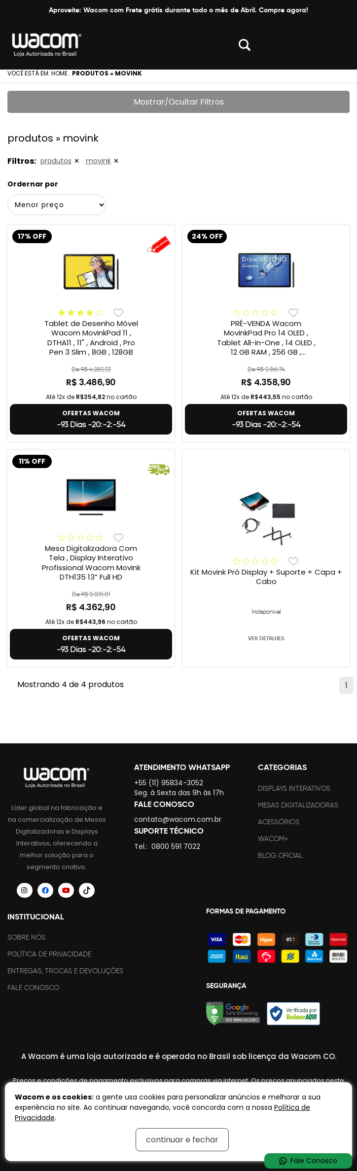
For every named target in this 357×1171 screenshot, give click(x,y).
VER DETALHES (266, 638)
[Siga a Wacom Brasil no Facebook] (45, 890)
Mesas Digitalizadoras (298, 805)
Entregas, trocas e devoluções (65, 971)
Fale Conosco (33, 988)
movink (98, 161)
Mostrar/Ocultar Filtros (179, 102)
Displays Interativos (294, 788)
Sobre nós (26, 937)
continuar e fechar (182, 1139)
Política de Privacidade (49, 954)
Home (59, 73)
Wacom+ (273, 839)
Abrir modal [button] (244, 45)
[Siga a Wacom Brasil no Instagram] (25, 890)
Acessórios (278, 822)
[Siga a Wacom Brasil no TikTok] (87, 890)
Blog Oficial (280, 855)
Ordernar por (32, 184)
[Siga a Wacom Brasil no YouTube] (66, 890)
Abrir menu (337, 44)
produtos (55, 161)
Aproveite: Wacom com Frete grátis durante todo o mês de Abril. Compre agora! (178, 9)
